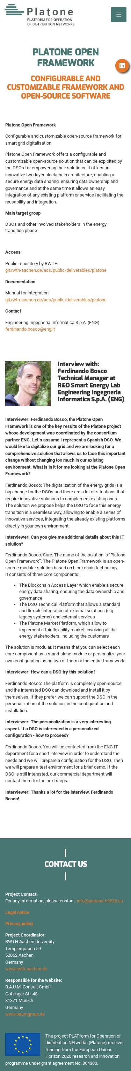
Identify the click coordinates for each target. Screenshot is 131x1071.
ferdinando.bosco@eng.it (30, 329)
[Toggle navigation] (118, 14)
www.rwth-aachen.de (26, 968)
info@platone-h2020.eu (100, 900)
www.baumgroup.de (25, 1014)
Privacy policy (19, 923)
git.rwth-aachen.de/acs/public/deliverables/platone (56, 270)
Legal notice (17, 912)
